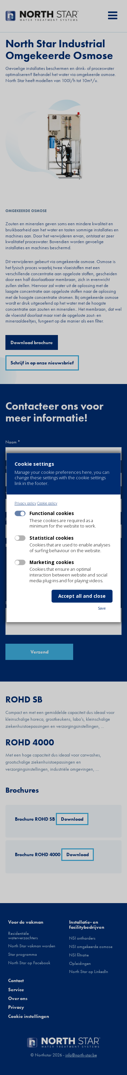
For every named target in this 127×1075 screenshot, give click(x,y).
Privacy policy (25, 503)
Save (102, 608)
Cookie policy (47, 503)
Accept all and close (82, 596)
